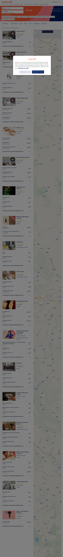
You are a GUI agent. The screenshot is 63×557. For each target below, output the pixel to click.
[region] (32, 65)
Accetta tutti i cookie (38, 71)
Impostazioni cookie (25, 71)
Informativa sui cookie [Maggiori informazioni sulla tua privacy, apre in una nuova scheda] (23, 68)
